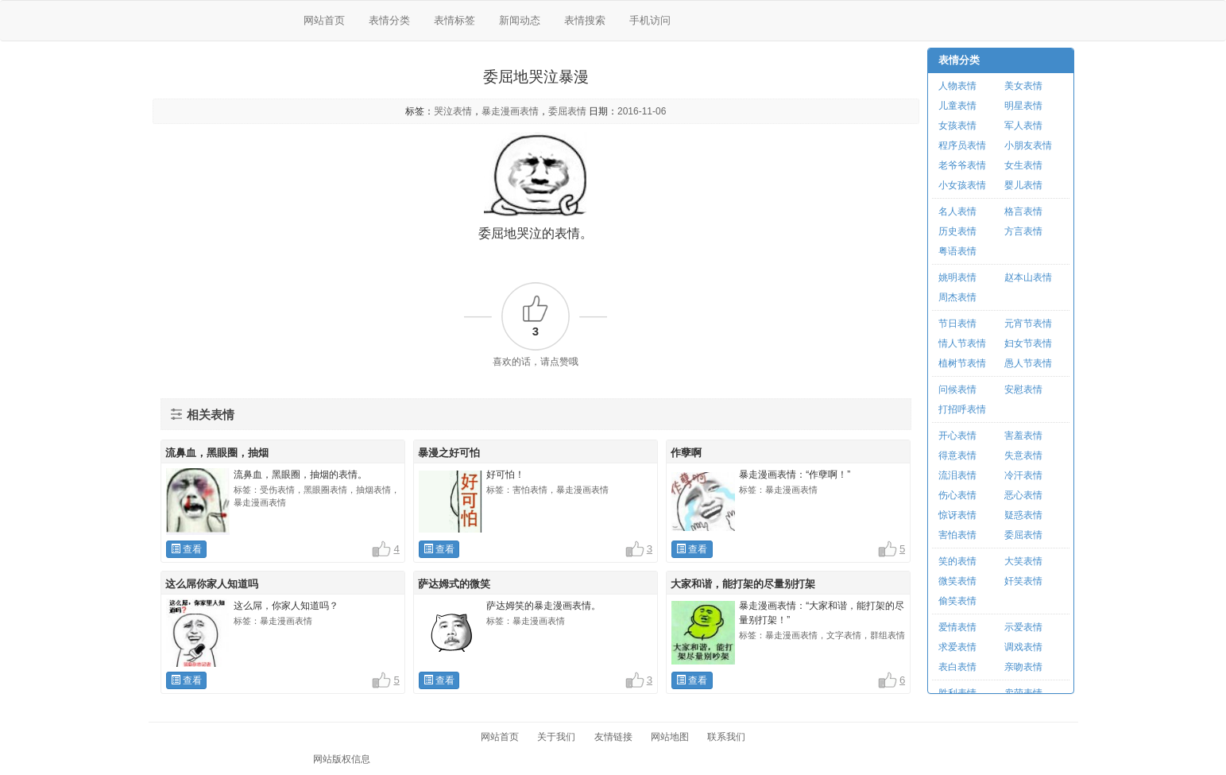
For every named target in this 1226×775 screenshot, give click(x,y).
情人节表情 (962, 343)
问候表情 (957, 389)
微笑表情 (957, 581)
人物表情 (957, 85)
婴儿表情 (1023, 185)
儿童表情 (957, 105)
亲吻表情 (1023, 666)
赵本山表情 (1028, 277)
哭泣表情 (453, 111)
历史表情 (957, 231)
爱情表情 (957, 627)
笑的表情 (957, 561)
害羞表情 (1023, 435)
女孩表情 (957, 125)
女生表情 (1023, 165)
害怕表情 (957, 535)
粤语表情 (957, 251)
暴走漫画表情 (510, 111)
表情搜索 (584, 20)
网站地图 (670, 736)
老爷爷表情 (962, 165)
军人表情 (1023, 125)
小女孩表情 (962, 185)
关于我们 (556, 736)
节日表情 (957, 323)
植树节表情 (962, 363)
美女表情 (1023, 85)
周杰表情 (957, 297)
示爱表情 (1023, 627)
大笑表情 (1023, 561)
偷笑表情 (957, 600)
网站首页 (324, 20)
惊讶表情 (957, 515)
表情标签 (454, 20)
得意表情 (957, 455)
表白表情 (957, 666)
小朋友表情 (1028, 145)
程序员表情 (962, 145)
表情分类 (389, 20)
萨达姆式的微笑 (454, 584)
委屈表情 (567, 111)
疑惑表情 (1023, 515)
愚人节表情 (1028, 363)
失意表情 (1023, 455)
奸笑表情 (1023, 581)
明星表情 (1023, 105)
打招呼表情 (962, 409)
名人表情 (957, 211)
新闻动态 (519, 20)
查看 (186, 549)
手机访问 (650, 20)
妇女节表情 (1028, 343)
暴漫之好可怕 (449, 453)
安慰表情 (1023, 389)
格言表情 (1023, 211)
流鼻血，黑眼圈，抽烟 (217, 453)
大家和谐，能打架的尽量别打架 (743, 584)
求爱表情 (957, 647)
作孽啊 (686, 453)
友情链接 (613, 736)
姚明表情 (957, 277)
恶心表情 (1023, 495)
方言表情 (1023, 231)
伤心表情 (957, 495)
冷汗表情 (1023, 475)
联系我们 (726, 736)
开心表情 (957, 435)
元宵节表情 (1028, 323)
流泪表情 (957, 475)
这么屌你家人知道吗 (211, 584)
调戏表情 (1023, 647)
